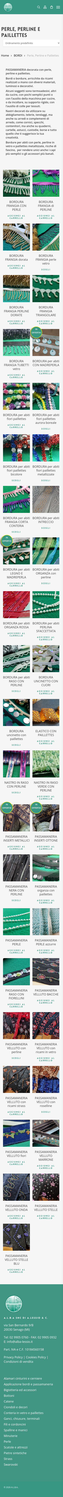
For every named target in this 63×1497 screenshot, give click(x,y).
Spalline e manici (16, 1430)
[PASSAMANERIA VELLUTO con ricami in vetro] (45, 1025)
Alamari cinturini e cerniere (23, 1378)
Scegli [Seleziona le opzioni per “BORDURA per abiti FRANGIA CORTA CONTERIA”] (16, 532)
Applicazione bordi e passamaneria (28, 1384)
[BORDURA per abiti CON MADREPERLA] (45, 342)
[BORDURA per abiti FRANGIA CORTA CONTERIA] (16, 499)
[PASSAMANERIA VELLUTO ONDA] (16, 1187)
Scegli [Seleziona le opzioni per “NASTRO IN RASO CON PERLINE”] (16, 792)
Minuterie (10, 1436)
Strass (8, 1459)
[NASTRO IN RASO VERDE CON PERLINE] (45, 763)
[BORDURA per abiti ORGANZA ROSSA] (16, 604)
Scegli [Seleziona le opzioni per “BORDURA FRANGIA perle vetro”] (46, 269)
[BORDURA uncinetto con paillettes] (16, 712)
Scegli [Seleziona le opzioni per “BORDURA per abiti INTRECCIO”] (46, 528)
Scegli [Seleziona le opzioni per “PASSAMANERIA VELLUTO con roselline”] (46, 1112)
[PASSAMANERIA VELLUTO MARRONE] (45, 1133)
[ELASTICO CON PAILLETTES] (45, 712)
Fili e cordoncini (15, 1424)
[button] (58, 7)
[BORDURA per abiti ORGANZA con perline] (45, 550)
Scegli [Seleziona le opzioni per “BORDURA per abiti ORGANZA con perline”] (46, 583)
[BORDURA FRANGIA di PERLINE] (45, 183)
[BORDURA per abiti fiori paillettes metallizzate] (45, 447)
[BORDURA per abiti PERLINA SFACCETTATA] (45, 604)
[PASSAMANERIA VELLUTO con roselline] (45, 1079)
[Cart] (51, 7)
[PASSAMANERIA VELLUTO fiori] (16, 1133)
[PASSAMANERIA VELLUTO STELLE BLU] (16, 1237)
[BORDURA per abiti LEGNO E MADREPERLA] (16, 550)
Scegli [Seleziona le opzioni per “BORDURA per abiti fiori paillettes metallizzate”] (46, 480)
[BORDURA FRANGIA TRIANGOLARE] (45, 288)
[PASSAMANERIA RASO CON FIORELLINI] (16, 971)
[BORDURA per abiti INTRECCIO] (45, 499)
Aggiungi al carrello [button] (16, 216)
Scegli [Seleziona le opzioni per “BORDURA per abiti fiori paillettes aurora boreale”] (46, 429)
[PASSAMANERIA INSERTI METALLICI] (16, 817)
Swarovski (11, 1464)
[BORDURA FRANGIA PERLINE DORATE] (16, 288)
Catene (9, 1401)
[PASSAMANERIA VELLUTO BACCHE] (45, 971)
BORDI (18, 55)
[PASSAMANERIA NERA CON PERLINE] (16, 867)
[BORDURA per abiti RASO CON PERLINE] (16, 658)
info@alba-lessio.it (20, 1342)
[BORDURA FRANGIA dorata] (16, 237)
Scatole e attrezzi (16, 1447)
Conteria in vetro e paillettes (24, 1413)
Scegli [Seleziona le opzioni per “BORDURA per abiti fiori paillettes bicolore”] (16, 480)
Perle (7, 1441)
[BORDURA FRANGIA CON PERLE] (16, 183)
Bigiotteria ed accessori (20, 1390)
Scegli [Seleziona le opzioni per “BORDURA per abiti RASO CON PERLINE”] (16, 691)
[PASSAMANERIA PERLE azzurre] (45, 921)
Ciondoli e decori (16, 1407)
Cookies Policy (36, 1357)
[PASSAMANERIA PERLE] (16, 921)
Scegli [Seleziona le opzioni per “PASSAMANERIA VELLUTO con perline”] (16, 1058)
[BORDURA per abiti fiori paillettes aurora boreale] (45, 396)
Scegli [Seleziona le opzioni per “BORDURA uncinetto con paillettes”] (16, 745)
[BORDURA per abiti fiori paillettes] (16, 396)
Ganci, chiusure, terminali (22, 1419)
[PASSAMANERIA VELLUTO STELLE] (45, 1187)
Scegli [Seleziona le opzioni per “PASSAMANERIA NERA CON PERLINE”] (16, 900)
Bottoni (9, 1396)
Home (5, 55)
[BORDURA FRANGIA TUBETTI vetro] (16, 342)
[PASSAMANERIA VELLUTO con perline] (16, 1025)
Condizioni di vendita (18, 1361)
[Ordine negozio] (31, 43)
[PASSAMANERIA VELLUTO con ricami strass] (16, 1079)
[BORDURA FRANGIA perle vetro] (45, 237)
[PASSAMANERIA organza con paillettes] (45, 867)
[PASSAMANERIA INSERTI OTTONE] (45, 817)
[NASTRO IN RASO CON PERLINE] (16, 763)
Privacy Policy (13, 1357)
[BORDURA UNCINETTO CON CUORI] (45, 658)
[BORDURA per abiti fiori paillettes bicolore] (16, 447)
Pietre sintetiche (15, 1453)
